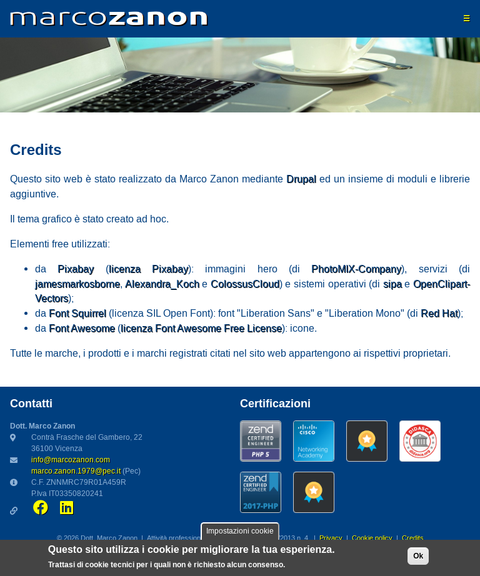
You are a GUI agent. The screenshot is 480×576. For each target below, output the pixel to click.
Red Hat (439, 313)
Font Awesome (82, 328)
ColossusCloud (245, 284)
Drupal (301, 179)
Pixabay (76, 269)
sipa (392, 284)
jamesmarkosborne (77, 284)
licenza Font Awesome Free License (201, 328)
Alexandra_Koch (162, 284)
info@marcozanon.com (70, 460)
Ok (418, 558)
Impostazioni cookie (240, 533)
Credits (413, 538)
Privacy (330, 538)
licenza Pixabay (148, 269)
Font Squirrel (77, 313)
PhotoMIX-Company (356, 269)
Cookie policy (372, 538)
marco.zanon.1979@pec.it (76, 471)
